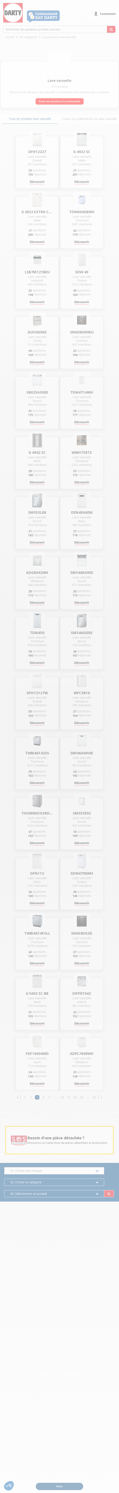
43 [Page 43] (94, 1097)
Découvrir (37, 181)
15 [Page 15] (68, 1097)
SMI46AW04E (81, 753)
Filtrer (59, 1486)
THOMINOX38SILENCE (37, 813)
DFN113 (37, 873)
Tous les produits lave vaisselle (30, 119)
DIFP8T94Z (81, 993)
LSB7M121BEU (37, 272)
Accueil (10, 37)
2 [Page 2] (31, 1097)
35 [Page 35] (81, 1097)
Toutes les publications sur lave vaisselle (89, 119)
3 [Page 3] (37, 1097)
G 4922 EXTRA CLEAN (37, 212)
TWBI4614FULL (37, 933)
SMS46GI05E (82, 633)
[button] (17, 1097)
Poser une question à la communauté (59, 101)
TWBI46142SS (37, 753)
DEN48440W (82, 512)
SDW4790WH (82, 873)
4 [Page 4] (43, 1097)
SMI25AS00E (37, 392)
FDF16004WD (37, 1054)
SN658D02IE (81, 933)
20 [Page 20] (75, 1097)
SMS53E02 (82, 813)
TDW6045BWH (81, 212)
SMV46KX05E (81, 573)
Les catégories (28, 37)
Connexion (108, 14)
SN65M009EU (82, 332)
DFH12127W (37, 693)
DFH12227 (37, 152)
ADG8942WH (37, 573)
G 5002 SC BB (37, 993)
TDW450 (37, 633)
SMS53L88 (37, 512)
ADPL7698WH (82, 1054)
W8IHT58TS (82, 452)
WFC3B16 (82, 693)
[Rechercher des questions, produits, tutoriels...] (111, 29)
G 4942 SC (37, 452)
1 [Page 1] (25, 1097)
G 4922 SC (81, 152)
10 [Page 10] (62, 1097)
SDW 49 (81, 272)
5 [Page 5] (49, 1097)
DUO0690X (37, 332)
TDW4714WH (81, 392)
